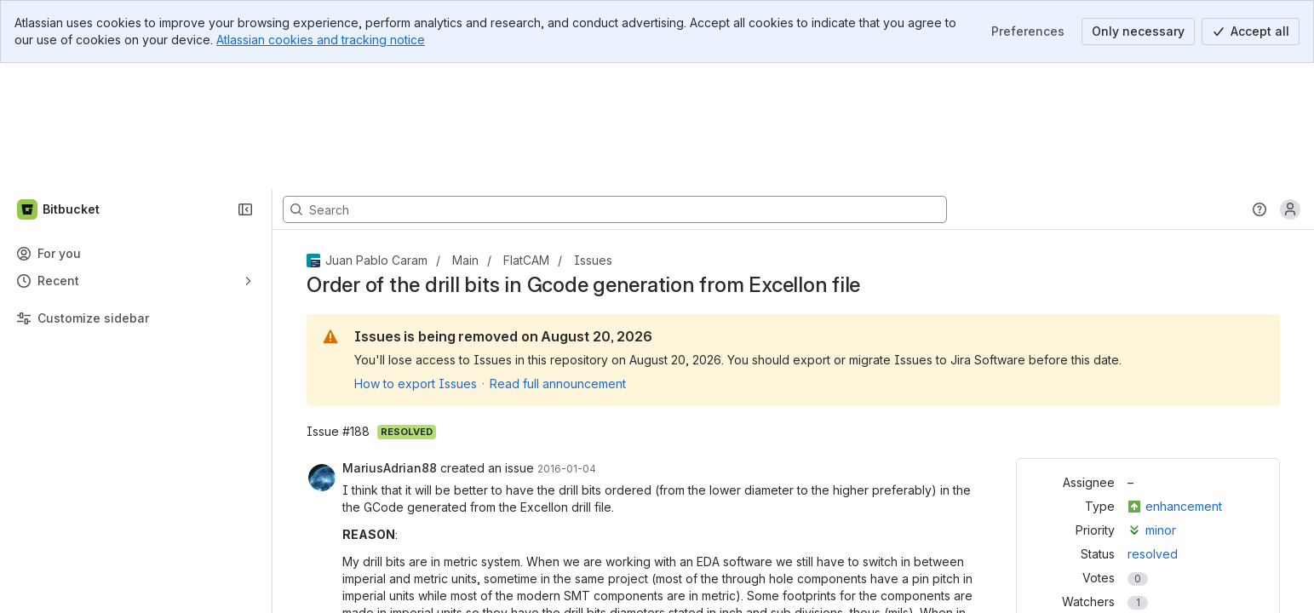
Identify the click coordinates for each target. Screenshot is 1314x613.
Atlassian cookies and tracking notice (320, 39)
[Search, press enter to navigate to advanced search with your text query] (615, 83)
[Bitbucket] (59, 83)
